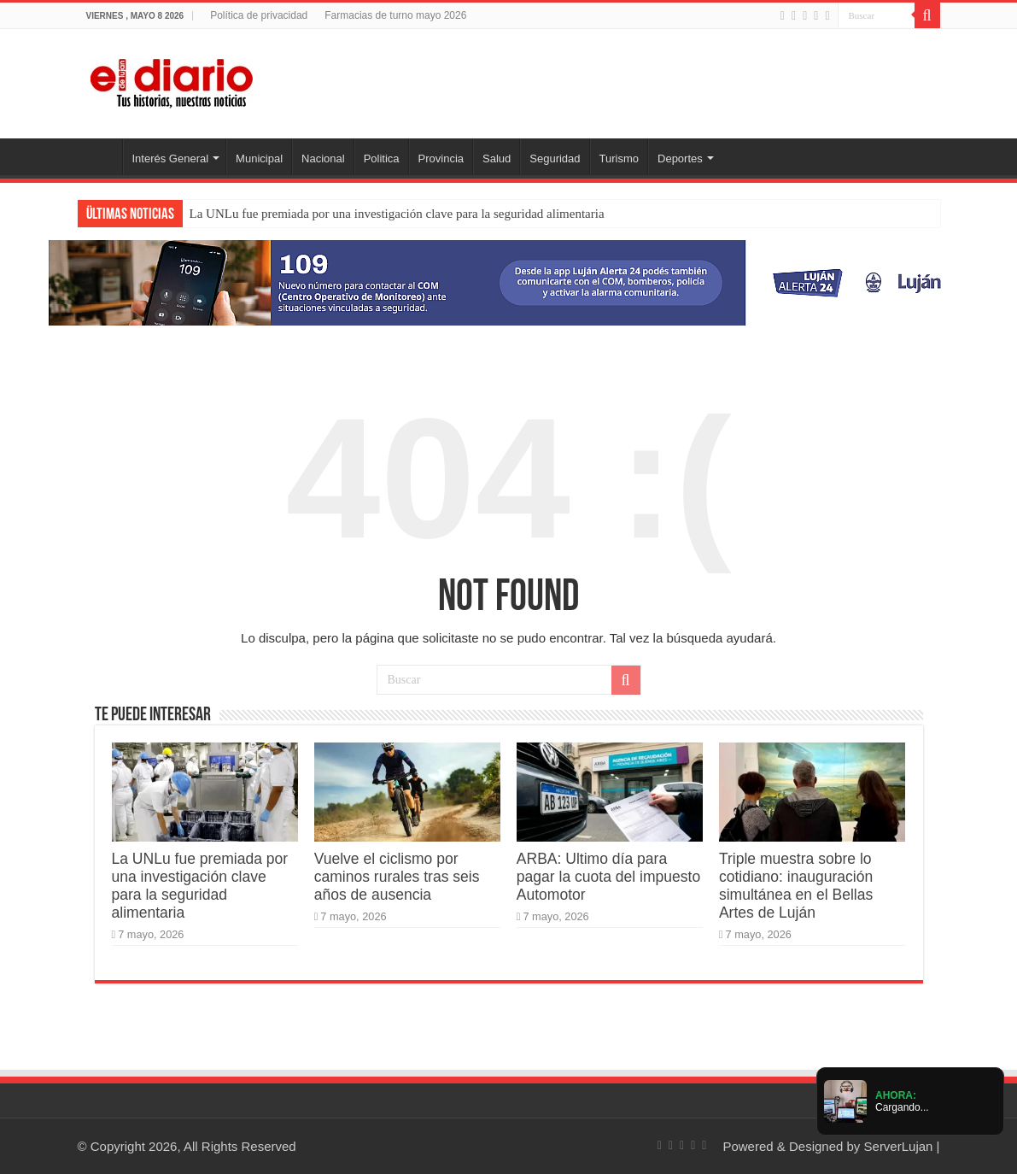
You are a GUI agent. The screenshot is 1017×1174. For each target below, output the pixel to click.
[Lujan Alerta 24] (509, 281)
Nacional (323, 158)
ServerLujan (898, 1146)
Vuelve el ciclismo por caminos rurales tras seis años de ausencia (397, 876)
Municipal (259, 158)
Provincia (441, 158)
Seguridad (554, 158)
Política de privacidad (258, 15)
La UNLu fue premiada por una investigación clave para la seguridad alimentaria (397, 213)
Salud (496, 158)
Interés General (170, 158)
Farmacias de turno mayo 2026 (395, 15)
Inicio (100, 156)
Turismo (619, 158)
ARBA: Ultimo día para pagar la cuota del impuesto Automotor (608, 876)
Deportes (680, 158)
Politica (382, 158)
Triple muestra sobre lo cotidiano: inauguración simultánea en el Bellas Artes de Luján (796, 885)
